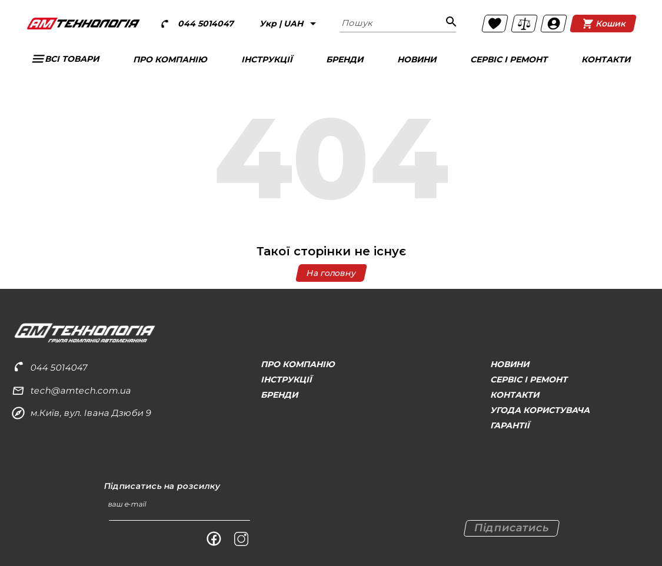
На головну (331, 273)
